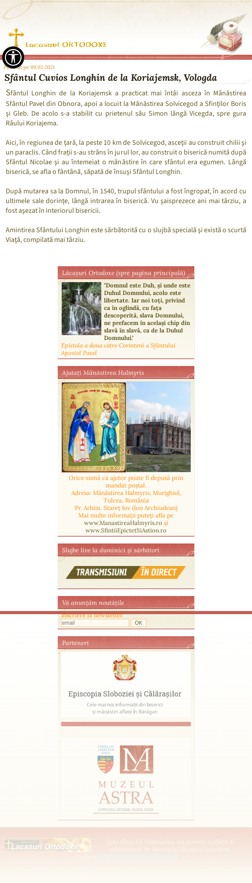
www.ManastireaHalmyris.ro (123, 523)
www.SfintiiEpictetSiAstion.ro (126, 530)
